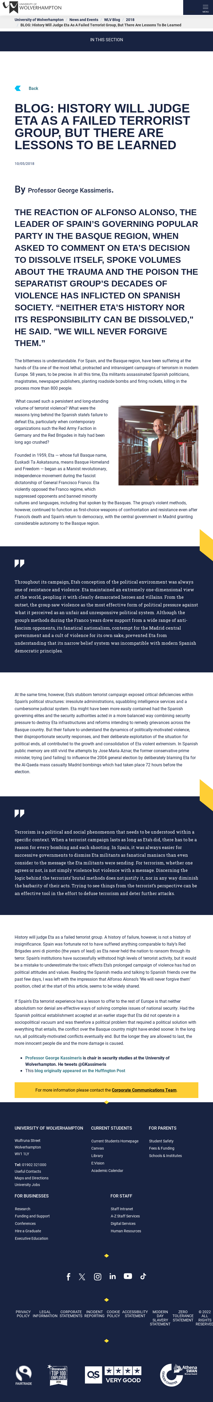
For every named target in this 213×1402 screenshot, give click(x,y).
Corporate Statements (71, 1313)
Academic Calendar (107, 1170)
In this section (106, 39)
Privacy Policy (23, 1313)
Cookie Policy (113, 1313)
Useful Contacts (28, 1171)
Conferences (25, 1223)
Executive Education (31, 1238)
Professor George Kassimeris (53, 1057)
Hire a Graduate (28, 1230)
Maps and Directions (31, 1177)
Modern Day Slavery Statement (160, 1317)
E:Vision (97, 1163)
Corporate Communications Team (144, 1090)
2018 (130, 19)
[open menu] (205, 7)
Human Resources (126, 1230)
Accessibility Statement (135, 1313)
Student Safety (161, 1140)
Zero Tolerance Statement (183, 1315)
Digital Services (123, 1223)
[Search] (190, 7)
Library (97, 1155)
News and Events (83, 19)
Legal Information (45, 1313)
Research (22, 1208)
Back (26, 88)
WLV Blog (112, 19)
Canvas (97, 1148)
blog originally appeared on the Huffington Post (80, 1070)
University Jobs (27, 1184)
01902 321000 (34, 1164)
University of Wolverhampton (39, 19)
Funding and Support (32, 1215)
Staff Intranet (122, 1208)
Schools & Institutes (165, 1155)
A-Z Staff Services (125, 1215)
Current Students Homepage (114, 1140)
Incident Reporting (94, 1313)
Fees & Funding (161, 1148)
